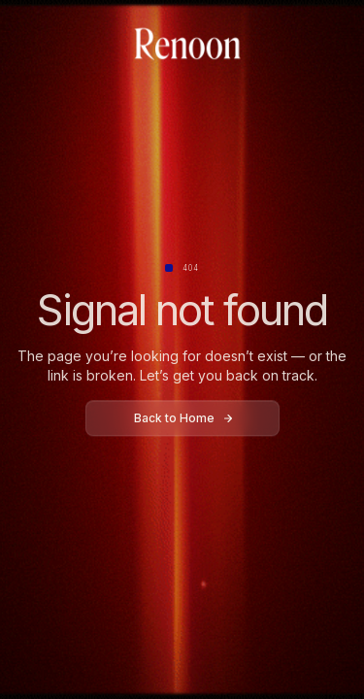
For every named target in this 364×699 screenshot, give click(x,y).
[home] (182, 45)
